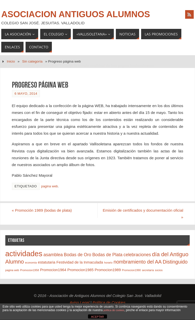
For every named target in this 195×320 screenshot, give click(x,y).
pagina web (49, 186)
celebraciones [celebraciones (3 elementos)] (137, 254)
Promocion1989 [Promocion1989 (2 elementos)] (108, 270)
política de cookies (113, 310)
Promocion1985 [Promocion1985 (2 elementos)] (80, 270)
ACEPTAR (97, 316)
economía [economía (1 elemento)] (31, 262)
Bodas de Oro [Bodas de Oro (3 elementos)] (77, 254)
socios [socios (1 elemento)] (159, 270)
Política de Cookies (109, 302)
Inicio (11, 61)
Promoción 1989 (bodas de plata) (42, 210)
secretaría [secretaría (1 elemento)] (148, 270)
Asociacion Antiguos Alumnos (75, 14)
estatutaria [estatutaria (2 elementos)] (46, 262)
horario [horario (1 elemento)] (108, 262)
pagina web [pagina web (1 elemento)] (12, 270)
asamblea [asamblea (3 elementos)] (53, 254)
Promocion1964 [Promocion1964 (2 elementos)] (53, 270)
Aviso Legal (79, 302)
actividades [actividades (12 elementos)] (23, 253)
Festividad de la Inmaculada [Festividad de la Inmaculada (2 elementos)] (79, 262)
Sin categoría (32, 61)
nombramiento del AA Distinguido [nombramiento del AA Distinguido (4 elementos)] (151, 262)
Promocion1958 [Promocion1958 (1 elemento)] (29, 270)
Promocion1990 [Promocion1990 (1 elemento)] (131, 270)
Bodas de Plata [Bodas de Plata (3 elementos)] (107, 254)
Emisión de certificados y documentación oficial (143, 213)
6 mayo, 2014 (26, 93)
